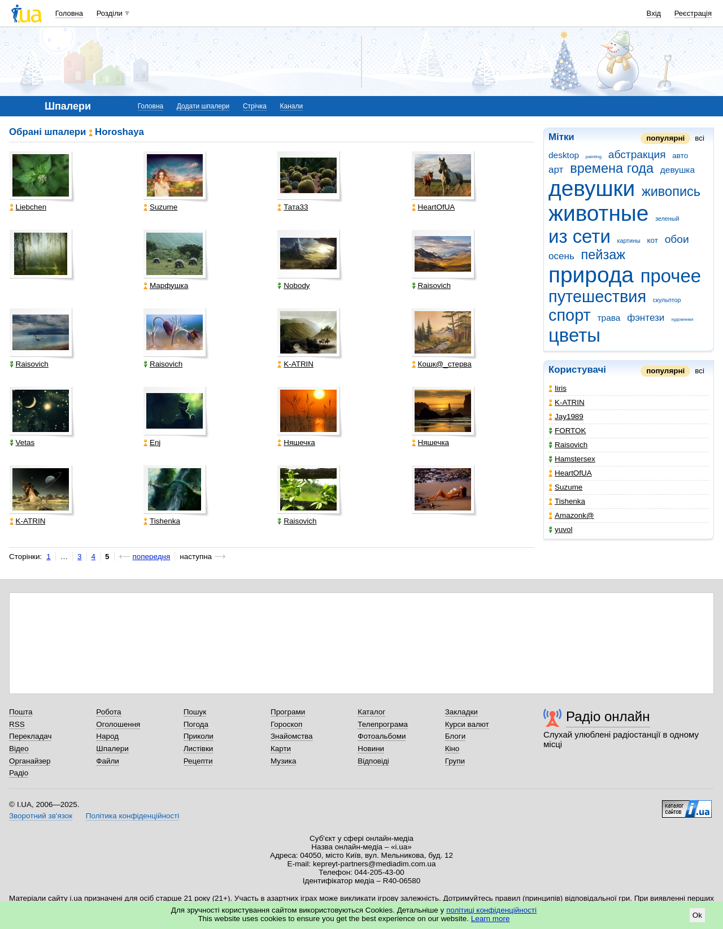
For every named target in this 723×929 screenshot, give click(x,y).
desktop (563, 155)
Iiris (557, 388)
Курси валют (467, 724)
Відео (19, 748)
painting (594, 156)
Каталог (371, 712)
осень (561, 256)
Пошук (195, 712)
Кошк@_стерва (442, 364)
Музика (283, 761)
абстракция (637, 154)
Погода (196, 724)
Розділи (110, 13)
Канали (291, 106)
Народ (107, 736)
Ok (697, 915)
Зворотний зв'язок (40, 816)
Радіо (18, 773)
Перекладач (30, 736)
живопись (671, 191)
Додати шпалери (203, 106)
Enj (151, 442)
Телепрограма (383, 724)
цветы (574, 335)
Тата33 (292, 207)
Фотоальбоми (382, 736)
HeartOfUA (570, 473)
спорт (569, 315)
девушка (677, 170)
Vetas (22, 442)
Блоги (455, 736)
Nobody (293, 285)
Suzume (565, 487)
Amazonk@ (571, 515)
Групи (455, 761)
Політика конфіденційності (132, 816)
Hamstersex (571, 459)
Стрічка (255, 106)
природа (591, 275)
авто (680, 155)
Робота (108, 712)
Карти (281, 748)
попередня (152, 556)
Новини (371, 748)
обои (677, 239)
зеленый (667, 218)
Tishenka (566, 501)
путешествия (597, 296)
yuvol (560, 529)
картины (629, 240)
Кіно (452, 748)
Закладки (461, 712)
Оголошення (118, 724)
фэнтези (645, 317)
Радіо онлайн (608, 716)
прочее (671, 275)
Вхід (654, 13)
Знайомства (292, 736)
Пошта (20, 712)
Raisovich (567, 444)
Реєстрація (693, 13)
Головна (69, 13)
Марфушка (165, 285)
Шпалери (112, 748)
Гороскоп (286, 724)
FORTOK (567, 430)
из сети (579, 236)
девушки (591, 188)
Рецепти (198, 761)
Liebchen (28, 207)
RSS (17, 724)
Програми (288, 712)
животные (598, 213)
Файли (107, 761)
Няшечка (296, 442)
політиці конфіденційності (491, 910)
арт (555, 169)
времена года (612, 168)
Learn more (490, 918)
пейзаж (603, 254)
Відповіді (373, 761)
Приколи (199, 736)
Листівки (199, 748)
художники (682, 319)
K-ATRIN (566, 402)
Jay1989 (565, 416)
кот (652, 240)
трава (609, 317)
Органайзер (29, 761)
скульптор (667, 299)
